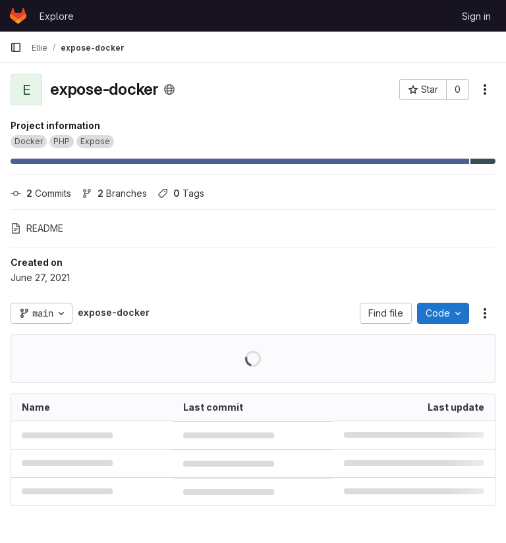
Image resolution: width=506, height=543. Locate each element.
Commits (41, 193)
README (37, 228)
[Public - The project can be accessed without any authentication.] (169, 89)
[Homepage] (18, 15)
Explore (57, 16)
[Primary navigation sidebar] (15, 47)
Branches (114, 193)
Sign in (476, 16)
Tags (180, 193)
